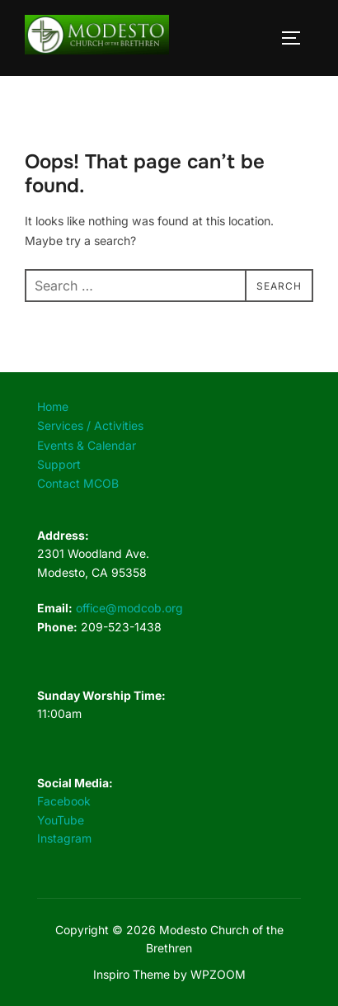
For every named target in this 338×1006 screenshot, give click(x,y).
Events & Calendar (86, 445)
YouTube (60, 820)
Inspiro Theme (131, 974)
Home (52, 406)
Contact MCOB (78, 483)
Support (59, 464)
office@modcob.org (129, 608)
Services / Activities (90, 425)
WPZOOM (218, 974)
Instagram (64, 838)
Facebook (64, 801)
